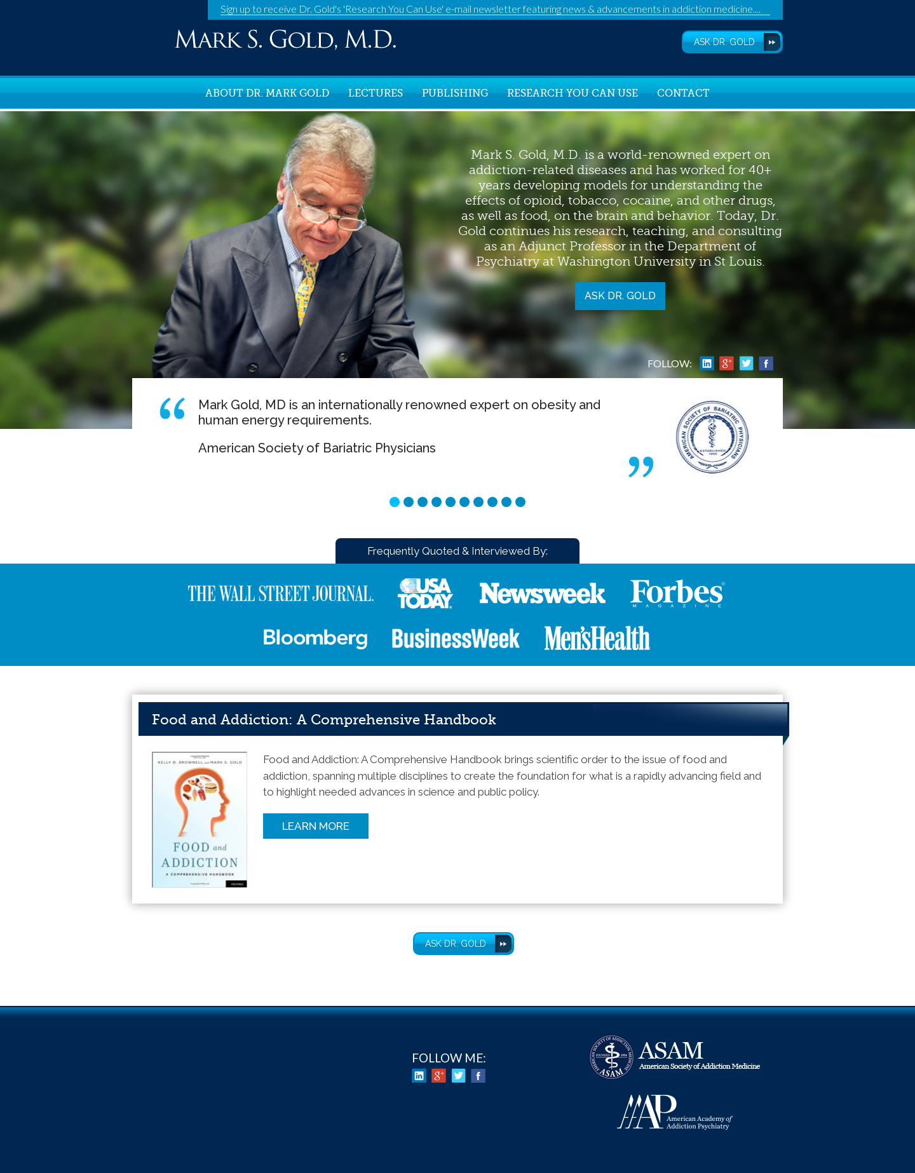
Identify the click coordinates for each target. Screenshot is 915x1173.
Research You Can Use (572, 93)
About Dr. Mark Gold (267, 93)
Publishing (455, 93)
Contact (683, 93)
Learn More (315, 826)
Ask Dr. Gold (620, 296)
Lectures (375, 93)
